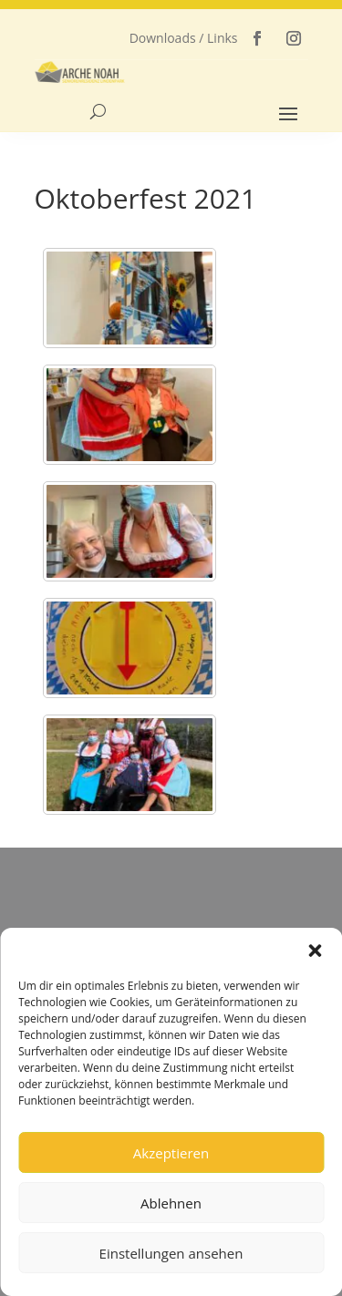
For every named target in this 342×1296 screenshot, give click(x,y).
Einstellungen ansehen (171, 1253)
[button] (315, 950)
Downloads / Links (184, 38)
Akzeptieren (171, 1153)
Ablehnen (171, 1203)
